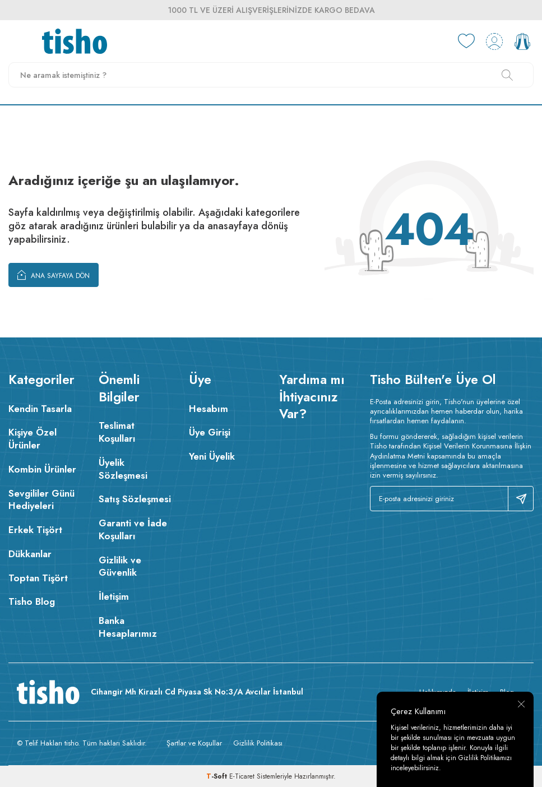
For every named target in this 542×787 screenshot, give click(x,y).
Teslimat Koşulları (117, 432)
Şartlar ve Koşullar (194, 743)
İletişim (114, 596)
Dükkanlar (30, 554)
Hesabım (208, 408)
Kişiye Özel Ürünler (32, 438)
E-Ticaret (241, 776)
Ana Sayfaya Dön (53, 274)
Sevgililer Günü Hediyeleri (41, 500)
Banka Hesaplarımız (128, 627)
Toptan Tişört (38, 578)
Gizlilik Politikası (257, 743)
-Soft (217, 776)
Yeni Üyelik (212, 456)
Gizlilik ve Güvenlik (120, 566)
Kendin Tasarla (40, 408)
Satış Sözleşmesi (135, 499)
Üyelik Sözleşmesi (123, 469)
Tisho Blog (31, 601)
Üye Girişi (209, 432)
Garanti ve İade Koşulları (133, 529)
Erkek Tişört (35, 529)
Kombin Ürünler (42, 469)
